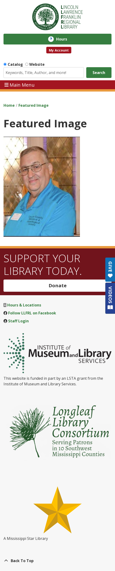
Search (99, 72)
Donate (58, 285)
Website (37, 64)
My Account (59, 50)
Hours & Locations (24, 305)
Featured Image (33, 105)
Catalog (15, 64)
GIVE (110, 269)
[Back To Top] (57, 561)
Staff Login (18, 321)
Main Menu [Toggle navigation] (19, 84)
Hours (65, 39)
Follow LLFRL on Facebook (32, 313)
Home (9, 105)
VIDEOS (110, 297)
